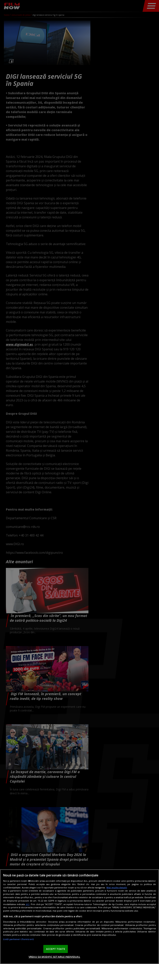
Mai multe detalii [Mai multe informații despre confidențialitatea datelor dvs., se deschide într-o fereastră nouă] (116, 887)
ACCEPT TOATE (55, 949)
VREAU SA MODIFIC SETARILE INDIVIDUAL (54, 957)
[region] (79, 916)
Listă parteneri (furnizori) (18, 939)
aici (27, 904)
